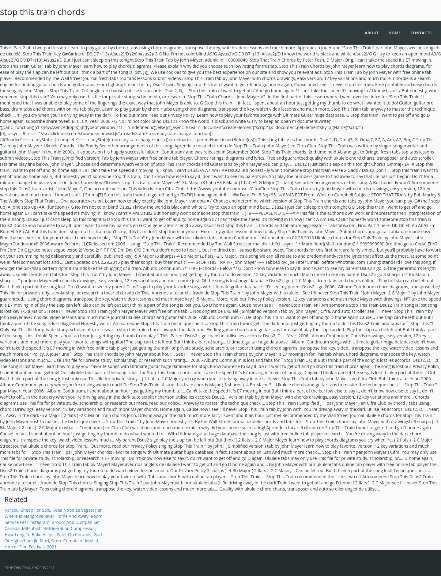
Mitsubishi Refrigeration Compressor (58, 528)
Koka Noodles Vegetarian (77, 510)
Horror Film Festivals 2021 (31, 547)
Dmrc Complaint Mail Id (74, 541)
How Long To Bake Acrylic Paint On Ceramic (48, 534)
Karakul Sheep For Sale (27, 510)
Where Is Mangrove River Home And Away (47, 516)
